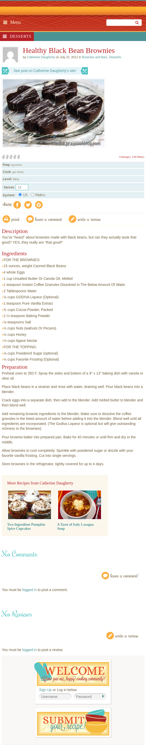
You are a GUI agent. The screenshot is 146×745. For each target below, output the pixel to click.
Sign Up (45, 690)
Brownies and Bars (94, 57)
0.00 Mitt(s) (138, 156)
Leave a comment (48, 218)
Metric (38, 195)
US (23, 195)
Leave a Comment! (124, 575)
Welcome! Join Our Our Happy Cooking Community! (71, 674)
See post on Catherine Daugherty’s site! (45, 71)
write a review (89, 218)
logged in (29, 590)
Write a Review (126, 635)
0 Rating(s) (125, 156)
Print (16, 218)
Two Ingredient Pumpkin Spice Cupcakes (26, 527)
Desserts (20, 36)
